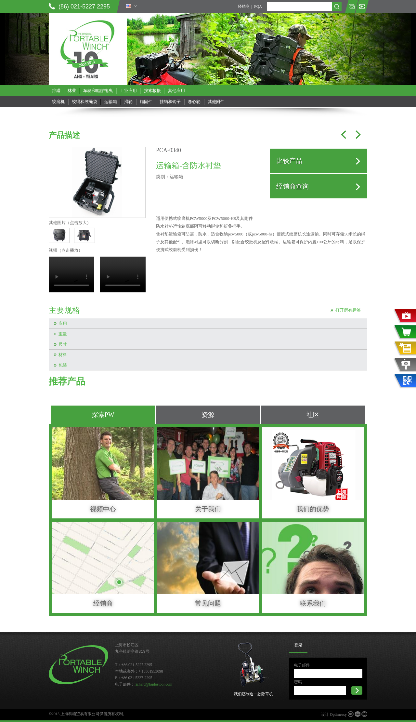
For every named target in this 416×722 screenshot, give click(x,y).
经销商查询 (292, 186)
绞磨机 (58, 101)
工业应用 (128, 90)
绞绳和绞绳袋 (84, 101)
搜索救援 (152, 90)
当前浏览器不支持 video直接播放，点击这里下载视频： (71, 274)
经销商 (244, 6)
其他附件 (216, 101)
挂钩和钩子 (170, 101)
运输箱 (110, 101)
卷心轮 (194, 101)
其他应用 (176, 90)
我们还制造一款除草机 (253, 694)
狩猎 (56, 90)
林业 (72, 90)
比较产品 (289, 160)
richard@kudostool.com (153, 684)
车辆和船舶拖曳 (98, 90)
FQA (258, 6)
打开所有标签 (348, 310)
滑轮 (128, 101)
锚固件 (146, 101)
